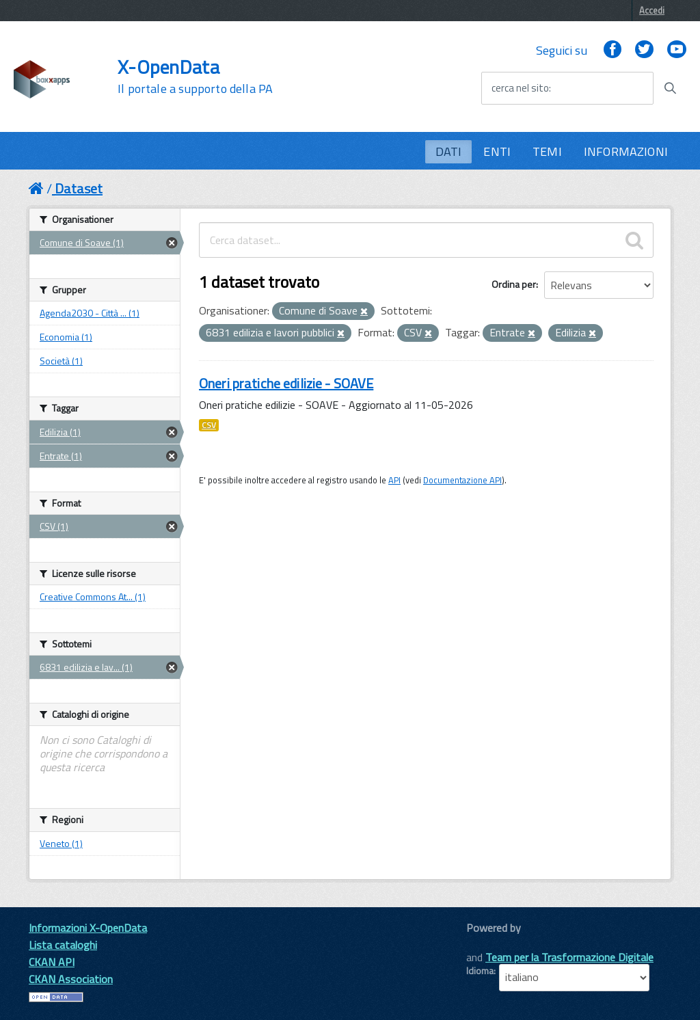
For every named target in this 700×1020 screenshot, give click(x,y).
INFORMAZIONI (626, 151)
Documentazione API (462, 480)
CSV (209, 425)
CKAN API (52, 962)
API (394, 480)
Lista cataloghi (63, 945)
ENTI (497, 151)
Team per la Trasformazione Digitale (569, 957)
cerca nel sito (520, 88)
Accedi (651, 10)
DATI (448, 151)
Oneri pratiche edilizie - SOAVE (286, 383)
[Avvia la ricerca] (670, 88)
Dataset (79, 188)
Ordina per (514, 284)
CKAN (489, 943)
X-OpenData (195, 76)
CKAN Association (71, 979)
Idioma (480, 971)
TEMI (547, 151)
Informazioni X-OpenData (88, 928)
